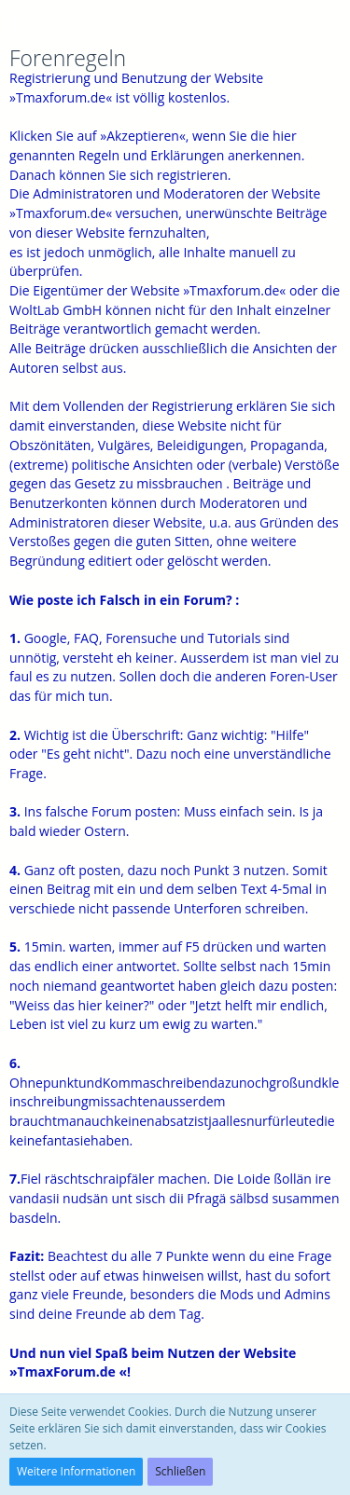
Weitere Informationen (76, 1471)
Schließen (180, 1471)
